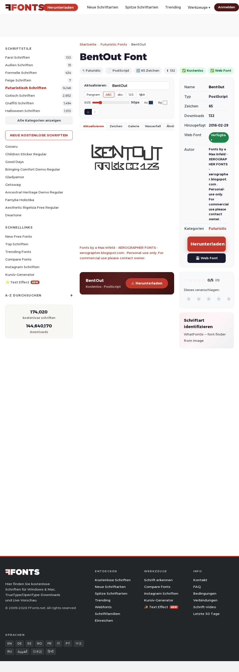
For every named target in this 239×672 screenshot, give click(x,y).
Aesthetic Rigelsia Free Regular (32, 207)
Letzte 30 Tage (206, 614)
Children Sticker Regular (26, 154)
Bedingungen (204, 593)
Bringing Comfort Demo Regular (32, 169)
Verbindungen (205, 600)
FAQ (197, 587)
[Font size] (111, 102)
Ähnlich (172, 126)
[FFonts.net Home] (24, 7)
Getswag (13, 185)
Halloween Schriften (22, 111)
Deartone (13, 215)
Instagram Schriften (22, 267)
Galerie (133, 126)
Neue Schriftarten (102, 7)
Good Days (14, 162)
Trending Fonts (18, 252)
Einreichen (104, 620)
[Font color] (150, 102)
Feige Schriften (18, 80)
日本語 (37, 651)
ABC (109, 94)
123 (131, 94)
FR (49, 643)
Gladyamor (14, 177)
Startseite (88, 44)
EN (9, 643)
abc (120, 94)
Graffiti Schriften (19, 103)
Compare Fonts (18, 259)
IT (58, 643)
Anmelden (226, 7)
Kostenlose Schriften (113, 580)
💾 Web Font (207, 258)
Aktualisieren (93, 126)
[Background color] (165, 102)
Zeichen (116, 126)
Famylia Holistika (19, 200)
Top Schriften (16, 244)
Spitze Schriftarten (141, 7)
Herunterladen (146, 283)
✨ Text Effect (22, 282)
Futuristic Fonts (114, 44)
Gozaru (11, 146)
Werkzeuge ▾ (199, 7)
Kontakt (200, 580)
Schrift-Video (204, 607)
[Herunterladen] (60, 7)
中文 (79, 643)
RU (9, 651)
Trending (173, 7)
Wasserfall (153, 126)
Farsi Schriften (17, 57)
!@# (142, 94)
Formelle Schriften (21, 73)
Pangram (93, 94)
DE (19, 643)
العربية (22, 651)
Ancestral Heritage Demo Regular (34, 192)
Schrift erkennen (158, 580)
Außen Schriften (19, 65)
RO (39, 643)
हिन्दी (51, 651)
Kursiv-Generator (19, 275)
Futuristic (217, 229)
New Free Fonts (18, 236)
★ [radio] (189, 299)
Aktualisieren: (95, 85)
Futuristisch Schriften (25, 88)
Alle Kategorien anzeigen (39, 120)
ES (29, 643)
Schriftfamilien (107, 614)
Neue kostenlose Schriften (39, 135)
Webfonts (103, 607)
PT (68, 643)
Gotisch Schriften (20, 95)
